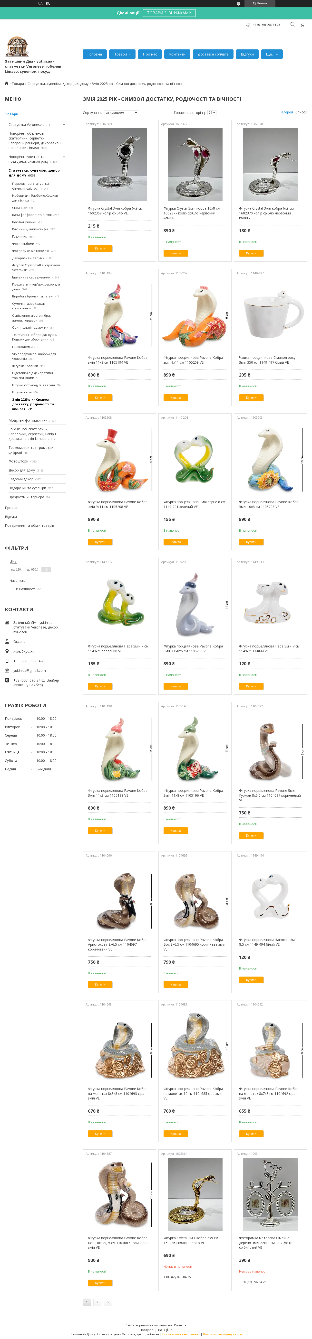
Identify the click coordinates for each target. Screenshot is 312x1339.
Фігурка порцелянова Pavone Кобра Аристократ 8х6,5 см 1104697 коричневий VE (117, 944)
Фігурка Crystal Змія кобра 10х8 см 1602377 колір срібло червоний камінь (192, 213)
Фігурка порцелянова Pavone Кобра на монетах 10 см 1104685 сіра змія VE (193, 1093)
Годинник (19, 236)
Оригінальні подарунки (30, 327)
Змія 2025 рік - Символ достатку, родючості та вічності (33, 404)
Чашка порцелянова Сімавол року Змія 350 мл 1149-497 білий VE (267, 360)
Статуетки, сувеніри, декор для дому (58, 83)
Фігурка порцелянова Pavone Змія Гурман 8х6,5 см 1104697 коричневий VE (270, 795)
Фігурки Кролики (25, 366)
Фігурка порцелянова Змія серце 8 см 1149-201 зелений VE (194, 504)
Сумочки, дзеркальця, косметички (29, 306)
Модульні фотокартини (28, 420)
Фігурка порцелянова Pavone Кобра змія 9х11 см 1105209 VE (193, 360)
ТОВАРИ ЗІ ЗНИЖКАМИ (169, 13)
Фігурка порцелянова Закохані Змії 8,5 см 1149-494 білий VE (267, 942)
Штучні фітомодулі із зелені (33, 385)
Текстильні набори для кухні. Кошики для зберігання (34, 337)
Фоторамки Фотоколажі (30, 251)
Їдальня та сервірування (31, 277)
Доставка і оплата (213, 54)
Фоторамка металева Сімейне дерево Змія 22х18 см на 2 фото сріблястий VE (265, 1243)
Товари (120, 54)
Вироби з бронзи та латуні (32, 296)
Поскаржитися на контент (181, 1334)
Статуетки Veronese (25, 124)
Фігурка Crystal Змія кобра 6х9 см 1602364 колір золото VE (191, 1240)
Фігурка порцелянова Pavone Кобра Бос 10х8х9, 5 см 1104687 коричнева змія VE (118, 1243)
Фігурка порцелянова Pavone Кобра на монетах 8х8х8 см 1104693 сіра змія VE (117, 1093)
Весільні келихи (24, 222)
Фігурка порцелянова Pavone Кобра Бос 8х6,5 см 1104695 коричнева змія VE (194, 944)
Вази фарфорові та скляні (32, 214)
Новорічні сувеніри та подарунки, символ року (29, 159)
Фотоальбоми (23, 243)
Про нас (150, 54)
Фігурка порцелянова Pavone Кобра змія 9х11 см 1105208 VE (117, 504)
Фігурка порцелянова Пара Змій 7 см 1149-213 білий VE (269, 648)
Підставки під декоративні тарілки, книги (33, 375)
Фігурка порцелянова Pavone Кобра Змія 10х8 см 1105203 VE (269, 504)
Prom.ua (180, 1325)
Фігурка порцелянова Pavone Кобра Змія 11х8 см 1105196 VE (193, 793)
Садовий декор (21, 479)
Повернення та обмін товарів (29, 525)
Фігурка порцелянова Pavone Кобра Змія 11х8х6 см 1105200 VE (193, 648)
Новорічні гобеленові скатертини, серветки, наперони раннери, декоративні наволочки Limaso (35, 140)
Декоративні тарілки (28, 258)
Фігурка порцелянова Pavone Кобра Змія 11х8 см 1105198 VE (117, 793)
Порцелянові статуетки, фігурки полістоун (30, 186)
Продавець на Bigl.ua (156, 1330)
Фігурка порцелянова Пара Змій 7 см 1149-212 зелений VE (118, 648)
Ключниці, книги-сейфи (30, 229)
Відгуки (247, 54)
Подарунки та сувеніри (27, 488)
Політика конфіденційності (222, 1334)
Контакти (177, 54)
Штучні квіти (22, 392)
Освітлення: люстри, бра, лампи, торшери (31, 318)
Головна (95, 54)
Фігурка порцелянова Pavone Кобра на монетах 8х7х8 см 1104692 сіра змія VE (269, 1093)
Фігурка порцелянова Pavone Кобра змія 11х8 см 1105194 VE (117, 360)
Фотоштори (18, 461)
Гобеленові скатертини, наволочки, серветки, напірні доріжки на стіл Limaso (33, 434)
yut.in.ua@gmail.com (29, 670)
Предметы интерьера (26, 497)
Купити (100, 248)
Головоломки (22, 346)
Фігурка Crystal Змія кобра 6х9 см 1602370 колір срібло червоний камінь (266, 213)
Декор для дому (22, 470)
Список (301, 112)
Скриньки (19, 207)
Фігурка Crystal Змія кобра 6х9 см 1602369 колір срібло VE (115, 210)
